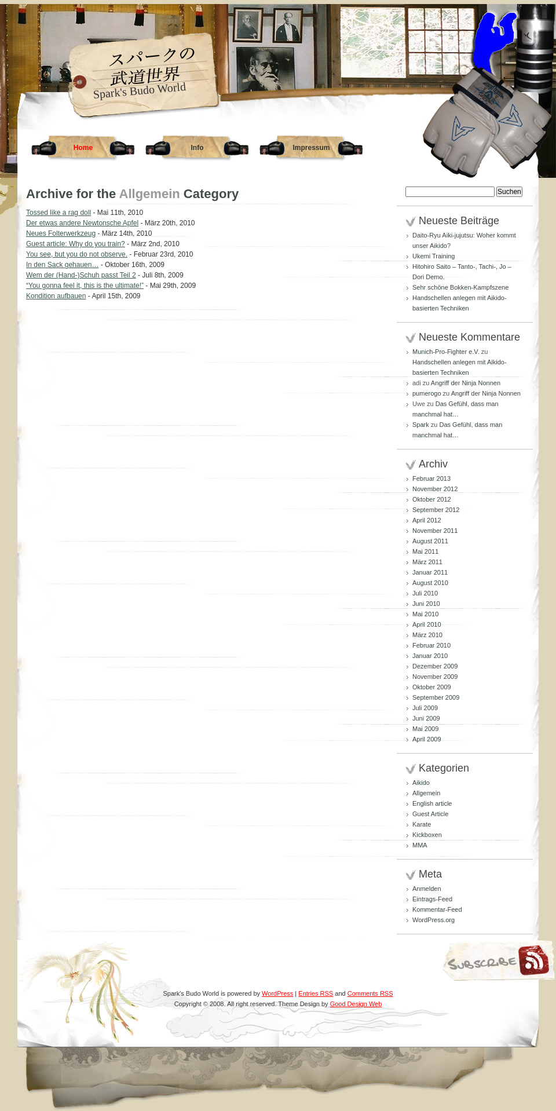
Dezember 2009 (435, 666)
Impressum (311, 148)
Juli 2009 (425, 707)
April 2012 (426, 520)
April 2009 (426, 739)
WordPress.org (433, 919)
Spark (420, 424)
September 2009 (435, 697)
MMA (419, 845)
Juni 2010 (426, 603)
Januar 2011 (430, 572)
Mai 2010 (425, 614)
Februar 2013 (431, 478)
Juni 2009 (426, 718)
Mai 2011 (425, 551)
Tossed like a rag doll (58, 213)
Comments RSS (370, 993)
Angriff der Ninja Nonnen (465, 382)
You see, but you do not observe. (76, 254)
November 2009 (435, 676)
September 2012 (435, 509)
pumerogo (426, 393)
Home (83, 148)
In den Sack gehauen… (62, 265)
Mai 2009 (425, 728)
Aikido (421, 782)
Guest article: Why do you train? (75, 244)
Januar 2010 (430, 655)
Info (197, 148)
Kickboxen (427, 834)
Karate (421, 824)
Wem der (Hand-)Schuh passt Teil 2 (81, 275)
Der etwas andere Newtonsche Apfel (82, 223)
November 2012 (435, 488)
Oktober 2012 (431, 499)
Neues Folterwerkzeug (61, 233)
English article (432, 803)
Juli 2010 (425, 593)
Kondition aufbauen (56, 296)
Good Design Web (356, 1003)
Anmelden (426, 888)
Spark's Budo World (139, 90)
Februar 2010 (431, 645)
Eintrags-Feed (432, 899)
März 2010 (427, 634)
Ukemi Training (433, 256)
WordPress (277, 993)
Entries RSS (315, 993)
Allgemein (426, 793)
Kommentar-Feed (437, 909)
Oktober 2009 (431, 687)
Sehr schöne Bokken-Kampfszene (460, 287)
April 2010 (426, 624)
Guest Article (430, 813)
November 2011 (435, 530)
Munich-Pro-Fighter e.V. (446, 351)
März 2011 (427, 561)
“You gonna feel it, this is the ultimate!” (85, 286)
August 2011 (430, 541)
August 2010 (430, 582)
